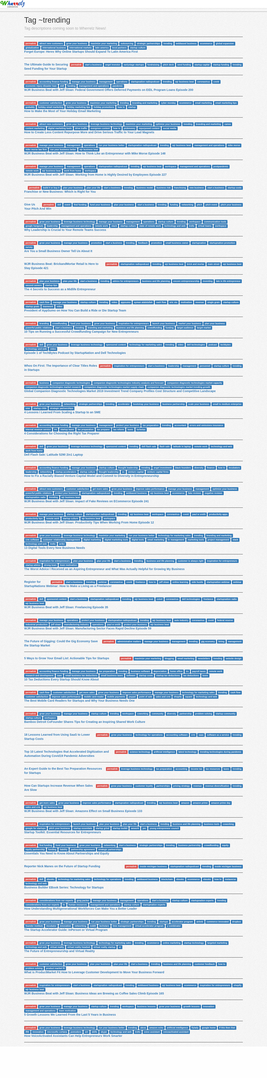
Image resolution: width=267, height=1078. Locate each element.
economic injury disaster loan (41, 86)
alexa (143, 1027)
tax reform (118, 429)
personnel (205, 366)
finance (211, 467)
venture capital (136, 472)
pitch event (211, 204)
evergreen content (100, 128)
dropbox (236, 921)
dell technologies (196, 344)
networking (187, 204)
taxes (130, 429)
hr (64, 904)
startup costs (235, 187)
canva (228, 124)
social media (169, 128)
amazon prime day (220, 803)
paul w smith (199, 514)
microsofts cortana (57, 1032)
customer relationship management (61, 539)
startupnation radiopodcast (145, 81)
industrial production (36, 624)
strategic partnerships (148, 43)
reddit (93, 926)
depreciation (160, 671)
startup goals (32, 306)
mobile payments (116, 696)
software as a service (218, 735)
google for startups (35, 828)
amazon (185, 803)
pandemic (117, 86)
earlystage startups (134, 64)
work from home (72, 170)
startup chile (39, 408)
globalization (32, 47)
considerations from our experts (56, 900)
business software (140, 671)
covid (216, 81)
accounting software (177, 735)
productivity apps (218, 514)
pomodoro (75, 1032)
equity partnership (35, 849)
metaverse (230, 879)
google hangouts (34, 226)
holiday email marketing (50, 107)
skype (104, 1032)
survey (29, 247)
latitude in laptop (182, 446)
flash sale (165, 446)
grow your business (76, 43)
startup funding (221, 64)
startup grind (102, 828)
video (114, 302)
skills (94, 1032)
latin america (102, 47)
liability (63, 849)
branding (44, 323)
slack (114, 226)
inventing (208, 281)
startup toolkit (120, 828)
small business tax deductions (81, 675)
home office (176, 671)
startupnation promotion (222, 243)
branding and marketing (144, 103)
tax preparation (151, 425)
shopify (178, 696)
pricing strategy (181, 786)
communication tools (215, 221)
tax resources (213, 769)
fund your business (100, 204)
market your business (189, 323)
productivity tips (34, 518)
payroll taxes (199, 671)
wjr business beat (184, 81)
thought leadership (128, 467)
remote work (31, 170)
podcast (212, 344)
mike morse (234, 145)
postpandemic (220, 166)
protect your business (127, 425)
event (67, 204)
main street (213, 264)
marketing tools (196, 539)
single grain (213, 302)
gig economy (208, 641)
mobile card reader (94, 696)
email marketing (203, 103)
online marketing (172, 943)
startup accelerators (65, 472)
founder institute (34, 926)
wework (135, 828)
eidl (62, 86)
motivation (186, 302)
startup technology (194, 943)
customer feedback (204, 964)
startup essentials (82, 828)
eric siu (173, 302)
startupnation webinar (218, 582)
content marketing (35, 128)
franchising (180, 187)
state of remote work (150, 226)
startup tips (51, 285)
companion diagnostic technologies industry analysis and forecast (129, 383)
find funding (80, 204)
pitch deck (168, 64)
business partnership (173, 404)
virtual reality (57, 947)
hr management (176, 539)
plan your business (73, 187)
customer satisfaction (50, 103)
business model (144, 187)
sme (27, 408)
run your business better (111, 145)
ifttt (27, 1032)
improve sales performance (150, 489)
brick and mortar (195, 264)
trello (191, 226)
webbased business (186, 43)
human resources (78, 904)
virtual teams (204, 226)
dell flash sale (149, 446)
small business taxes (112, 675)
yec (144, 828)
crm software (32, 539)
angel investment (163, 467)
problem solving (203, 713)
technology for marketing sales (145, 344)
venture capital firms (158, 472)
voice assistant (152, 1032)
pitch (199, 204)
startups (163, 921)
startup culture (138, 47)
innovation (65, 926)
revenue (199, 302)
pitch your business (231, 204)
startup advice (32, 565)
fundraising (153, 64)
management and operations (94, 86)
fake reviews (194, 493)
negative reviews (213, 493)
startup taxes (67, 429)
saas (59, 675)
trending (167, 43)
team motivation (68, 565)
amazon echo (156, 1027)
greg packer (83, 900)
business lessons (146, 1006)
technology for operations (149, 735)
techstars (104, 926)
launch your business (163, 323)
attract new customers (51, 43)
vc (123, 472)
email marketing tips (226, 103)
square (188, 696)
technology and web (175, 226)
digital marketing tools (60, 128)
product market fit (55, 968)
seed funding (184, 64)
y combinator (174, 926)
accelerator (124, 404)
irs (55, 429)
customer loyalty (144, 786)
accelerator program (182, 921)
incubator (51, 926)
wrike (62, 544)
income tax (196, 769)
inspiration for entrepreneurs (134, 323)
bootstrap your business (146, 404)
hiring (221, 641)
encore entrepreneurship (186, 281)
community (158, 713)
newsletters (204, 658)
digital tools (138, 539)
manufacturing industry (76, 624)
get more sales (100, 489)
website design (233, 658)
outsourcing (127, 43)
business (44, 383)
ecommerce (206, 43)
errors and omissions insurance (206, 425)
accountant (180, 425)
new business (196, 187)
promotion (96, 243)
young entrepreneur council (164, 828)
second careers (33, 285)
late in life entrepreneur (228, 281)
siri (86, 1032)
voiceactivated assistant (176, 1032)
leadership (52, 226)
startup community (226, 713)
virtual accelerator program (149, 926)
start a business (93, 64)
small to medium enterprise (227, 404)
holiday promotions (104, 107)
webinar (102, 582)
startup (132, 107)
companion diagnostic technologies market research (53, 387)
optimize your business (168, 124)
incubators (234, 467)
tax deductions (191, 675)
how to (121, 107)
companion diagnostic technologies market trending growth (178, 387)
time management (122, 926)
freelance (140, 582)
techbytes (225, 344)
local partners (119, 47)
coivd (159, 599)
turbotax (141, 429)
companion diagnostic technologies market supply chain (114, 387)
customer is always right (191, 561)
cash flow (44, 302)
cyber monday (168, 103)
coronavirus (203, 81)
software (130, 675)
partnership (186, 713)
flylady (195, 1027)
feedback (143, 243)
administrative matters (129, 641)
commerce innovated (218, 921)
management (106, 81)
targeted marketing (217, 943)
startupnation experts (202, 900)
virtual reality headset (78, 947)
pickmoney (129, 128)
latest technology (187, 752)
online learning (180, 582)
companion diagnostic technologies (71, 383)
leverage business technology (106, 124)
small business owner (176, 243)
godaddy (30, 107)
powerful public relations (38, 327)
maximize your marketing (104, 43)
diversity (198, 467)
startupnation (199, 243)
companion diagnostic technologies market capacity (194, 383)
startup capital (202, 64)
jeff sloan (164, 582)
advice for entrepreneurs (126, 281)
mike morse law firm (36, 149)
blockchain (167, 879)
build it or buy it (51, 187)
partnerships (163, 786)
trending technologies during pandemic (221, 752)
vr (120, 947)
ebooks (50, 879)
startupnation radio (35, 497)
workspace (170, 166)
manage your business (84, 81)
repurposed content (149, 128)
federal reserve (225, 620)
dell (59, 204)
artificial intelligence (164, 752)
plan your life (93, 187)
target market (204, 327)
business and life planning (156, 281)
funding (71, 86)
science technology (140, 752)
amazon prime (200, 803)
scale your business (198, 404)
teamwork (48, 306)
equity (225, 845)
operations (122, 81)
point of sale (145, 696)
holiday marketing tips (78, 107)
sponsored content (116, 344)
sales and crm (163, 696)
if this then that (227, 1027)
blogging (169, 658)
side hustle (197, 582)
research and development (39, 675)
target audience (185, 327)
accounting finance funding (53, 81)
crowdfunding (59, 323)
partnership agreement (83, 849)
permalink (30, 43)
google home (209, 1027)
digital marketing (92, 539)
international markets (80, 47)
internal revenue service (38, 429)
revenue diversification (217, 786)
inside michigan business (153, 866)
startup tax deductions (168, 675)
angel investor (112, 64)
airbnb (199, 921)
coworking (142, 713)
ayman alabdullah (143, 302)
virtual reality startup (104, 947)
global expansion (225, 43)
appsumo (126, 302)
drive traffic (81, 128)
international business (54, 47)
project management (218, 539)
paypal (132, 696)
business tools (211, 824)
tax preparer (103, 429)
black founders (183, 467)
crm (193, 735)
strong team (50, 565)
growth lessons (191, 1006)
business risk (163, 187)
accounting (181, 769)
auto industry (181, 620)
